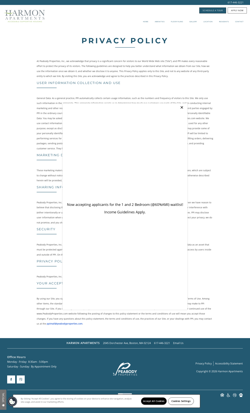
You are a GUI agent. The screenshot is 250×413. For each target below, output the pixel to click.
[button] (12, 401)
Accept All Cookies (154, 401)
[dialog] (125, 206)
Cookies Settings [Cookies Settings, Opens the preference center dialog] (181, 401)
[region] (106, 401)
